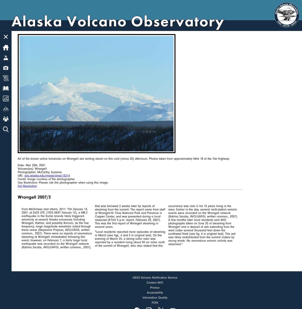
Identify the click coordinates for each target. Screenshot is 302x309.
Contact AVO (155, 282)
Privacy (154, 287)
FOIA (155, 302)
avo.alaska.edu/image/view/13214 (47, 175)
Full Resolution (27, 186)
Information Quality (155, 297)
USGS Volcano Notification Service (155, 277)
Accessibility (155, 292)
